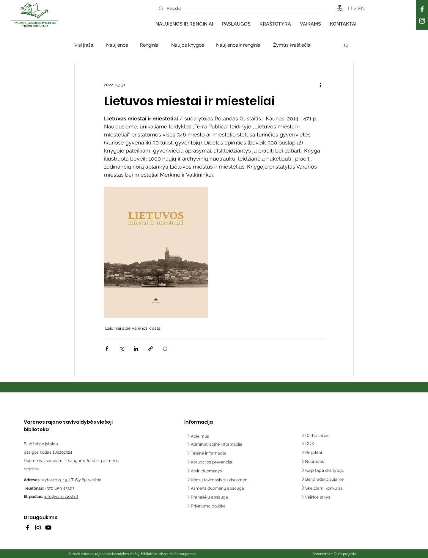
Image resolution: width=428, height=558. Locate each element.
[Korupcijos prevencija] (210, 462)
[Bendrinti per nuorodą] (150, 348)
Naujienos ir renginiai (238, 45)
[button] (184, 24)
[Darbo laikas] (316, 435)
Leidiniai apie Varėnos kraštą (132, 328)
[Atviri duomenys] (206, 471)
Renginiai (149, 45)
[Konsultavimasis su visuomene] (218, 480)
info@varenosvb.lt (61, 496)
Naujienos (117, 45)
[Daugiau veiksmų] (320, 84)
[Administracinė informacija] (215, 444)
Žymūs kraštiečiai (292, 45)
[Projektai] (312, 452)
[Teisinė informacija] (207, 453)
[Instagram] (422, 21)
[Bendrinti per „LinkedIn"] (136, 348)
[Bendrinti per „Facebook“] (107, 348)
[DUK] (317, 443)
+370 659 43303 (59, 488)
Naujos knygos (187, 45)
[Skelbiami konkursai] (325, 488)
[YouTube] (48, 527)
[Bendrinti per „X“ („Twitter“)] (121, 348)
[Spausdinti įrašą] (165, 348)
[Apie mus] (206, 436)
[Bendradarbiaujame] (325, 479)
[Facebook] (422, 9)
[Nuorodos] (314, 461)
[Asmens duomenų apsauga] (218, 488)
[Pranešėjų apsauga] (218, 497)
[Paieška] (240, 8)
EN (361, 8)
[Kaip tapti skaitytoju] (325, 470)
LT (351, 8)
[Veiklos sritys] (325, 497)
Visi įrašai (84, 45)
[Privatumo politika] (218, 506)
